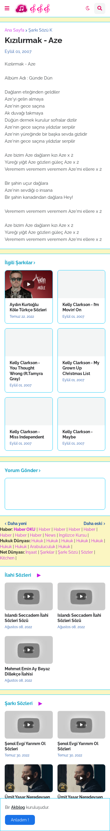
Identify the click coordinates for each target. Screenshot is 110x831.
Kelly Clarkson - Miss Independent (27, 434)
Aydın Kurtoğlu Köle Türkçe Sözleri (28, 307)
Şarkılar (47, 552)
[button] (7, 8)
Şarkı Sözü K (40, 30)
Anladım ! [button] (20, 820)
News (50, 535)
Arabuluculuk (42, 546)
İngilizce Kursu (73, 535)
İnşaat (31, 552)
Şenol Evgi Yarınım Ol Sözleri (25, 746)
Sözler (87, 552)
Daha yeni (17, 523)
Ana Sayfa (14, 30)
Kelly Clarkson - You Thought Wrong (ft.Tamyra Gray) (26, 370)
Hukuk (37, 540)
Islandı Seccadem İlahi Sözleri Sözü (26, 618)
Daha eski (93, 523)
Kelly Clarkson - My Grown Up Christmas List (80, 368)
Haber (44, 529)
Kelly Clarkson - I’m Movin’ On (80, 307)
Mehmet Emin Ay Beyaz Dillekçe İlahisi (27, 671)
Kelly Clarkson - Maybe (77, 434)
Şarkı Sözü (68, 552)
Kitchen (7, 558)
